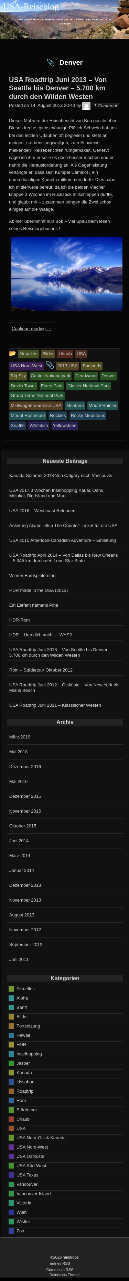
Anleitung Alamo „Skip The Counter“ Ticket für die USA (63, 525)
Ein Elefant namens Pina (33, 605)
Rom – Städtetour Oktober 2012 (41, 670)
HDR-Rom (19, 620)
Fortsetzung (28, 1025)
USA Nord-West (32, 1146)
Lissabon (25, 1081)
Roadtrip (25, 1090)
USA (21, 1128)
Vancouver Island (34, 1193)
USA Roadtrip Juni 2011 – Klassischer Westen (55, 705)
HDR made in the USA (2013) (38, 590)
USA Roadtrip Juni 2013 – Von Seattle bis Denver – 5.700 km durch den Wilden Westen (60, 652)
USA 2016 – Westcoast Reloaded (42, 510)
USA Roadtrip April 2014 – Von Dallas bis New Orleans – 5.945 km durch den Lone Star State (63, 558)
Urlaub (23, 1118)
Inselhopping (29, 1053)
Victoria (24, 1202)
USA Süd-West (31, 1165)
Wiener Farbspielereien (32, 575)
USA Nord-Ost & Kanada (41, 1137)
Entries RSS (60, 1263)
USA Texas (27, 1174)
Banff (22, 1007)
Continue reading (32, 328)
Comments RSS (59, 1270)
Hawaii (23, 1034)
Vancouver (27, 1183)
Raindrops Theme (65, 1275)
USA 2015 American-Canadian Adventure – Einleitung (62, 540)
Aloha (22, 997)
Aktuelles (26, 988)
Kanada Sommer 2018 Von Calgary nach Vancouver (61, 475)
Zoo (20, 1230)
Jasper (23, 1062)
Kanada (24, 1072)
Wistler (23, 1221)
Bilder (22, 1016)
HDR (21, 1044)
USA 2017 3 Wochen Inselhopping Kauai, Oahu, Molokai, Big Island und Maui (57, 493)
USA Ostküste (30, 1156)
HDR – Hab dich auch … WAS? (40, 634)
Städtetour (27, 1109)
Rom (21, 1100)
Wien (22, 1211)
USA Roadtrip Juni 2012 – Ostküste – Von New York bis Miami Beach (64, 687)
